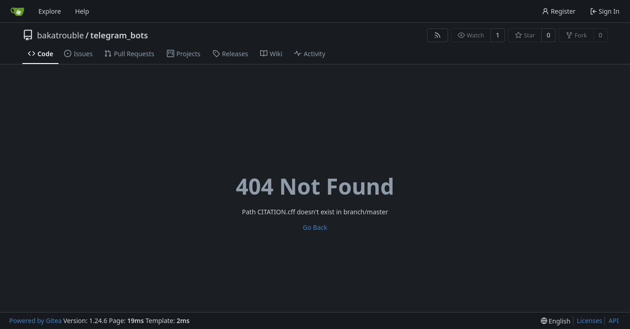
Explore (49, 11)
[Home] (17, 11)
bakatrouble (60, 35)
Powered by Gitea (35, 320)
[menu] (556, 321)
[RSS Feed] (437, 35)
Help (82, 11)
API (614, 320)
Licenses (590, 320)
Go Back (315, 227)
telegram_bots (119, 35)
